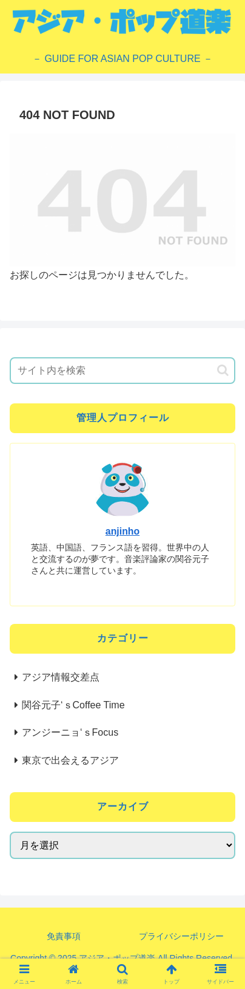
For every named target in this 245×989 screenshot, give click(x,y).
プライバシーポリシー (181, 936)
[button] (222, 370)
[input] (122, 370)
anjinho (122, 531)
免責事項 (64, 936)
